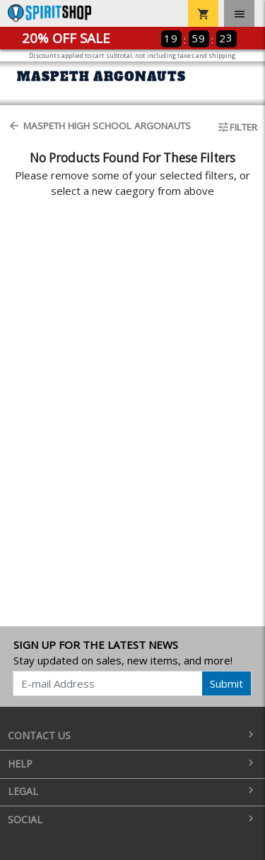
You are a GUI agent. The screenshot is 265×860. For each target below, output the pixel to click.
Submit (226, 683)
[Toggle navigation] (239, 13)
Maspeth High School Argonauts (99, 125)
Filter (237, 127)
